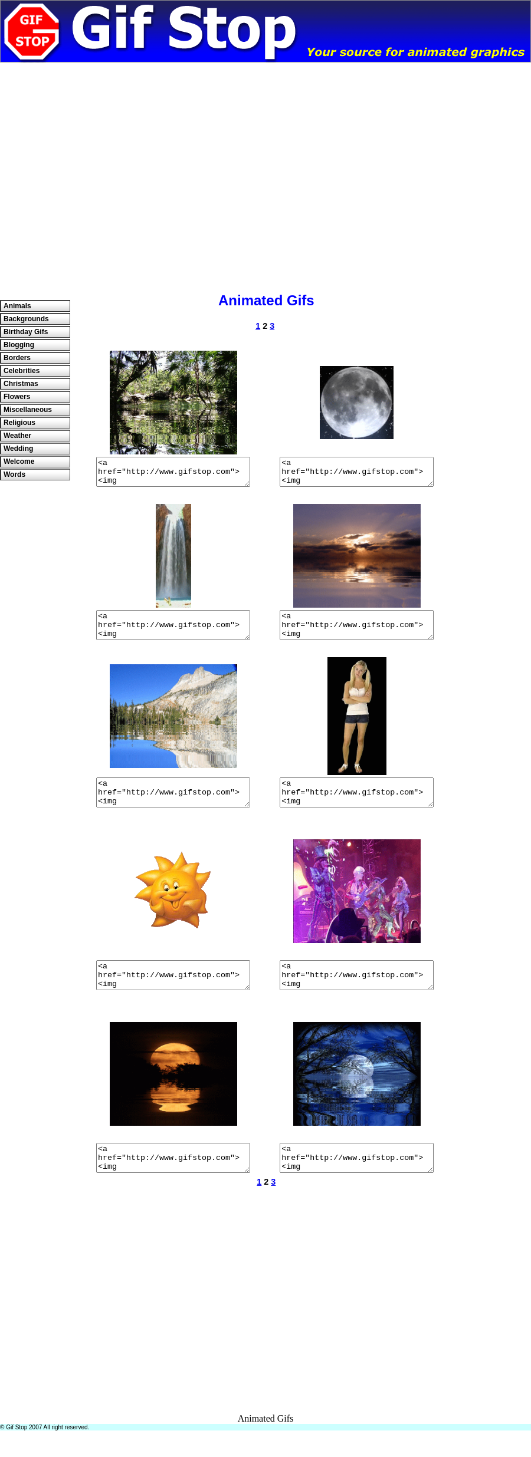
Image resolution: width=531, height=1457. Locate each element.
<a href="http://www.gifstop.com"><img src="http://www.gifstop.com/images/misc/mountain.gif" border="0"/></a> (172, 805)
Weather (17, 435)
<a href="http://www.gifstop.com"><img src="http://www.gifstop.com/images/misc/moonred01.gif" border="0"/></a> (172, 1181)
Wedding (18, 448)
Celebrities (22, 371)
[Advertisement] (110, 173)
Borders (17, 358)
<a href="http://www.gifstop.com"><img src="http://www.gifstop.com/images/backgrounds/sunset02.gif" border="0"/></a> (357, 633)
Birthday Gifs (26, 332)
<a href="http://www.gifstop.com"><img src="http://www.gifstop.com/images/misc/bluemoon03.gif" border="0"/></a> (357, 1181)
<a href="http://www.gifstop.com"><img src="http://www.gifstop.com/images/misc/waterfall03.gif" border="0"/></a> (172, 633)
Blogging (19, 345)
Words (14, 474)
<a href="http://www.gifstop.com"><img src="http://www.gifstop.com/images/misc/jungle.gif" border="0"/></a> (172, 474)
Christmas (21, 384)
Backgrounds (26, 319)
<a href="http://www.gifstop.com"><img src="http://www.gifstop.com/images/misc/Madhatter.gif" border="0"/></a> (357, 993)
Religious (19, 422)
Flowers (17, 397)
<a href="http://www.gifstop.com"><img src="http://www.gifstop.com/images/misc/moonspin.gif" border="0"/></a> (357, 474)
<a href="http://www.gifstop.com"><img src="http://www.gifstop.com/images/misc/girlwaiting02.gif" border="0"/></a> (357, 805)
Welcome (19, 461)
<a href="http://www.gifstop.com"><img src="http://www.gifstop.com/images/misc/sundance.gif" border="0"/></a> (172, 993)
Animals (17, 306)
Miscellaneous (28, 410)
